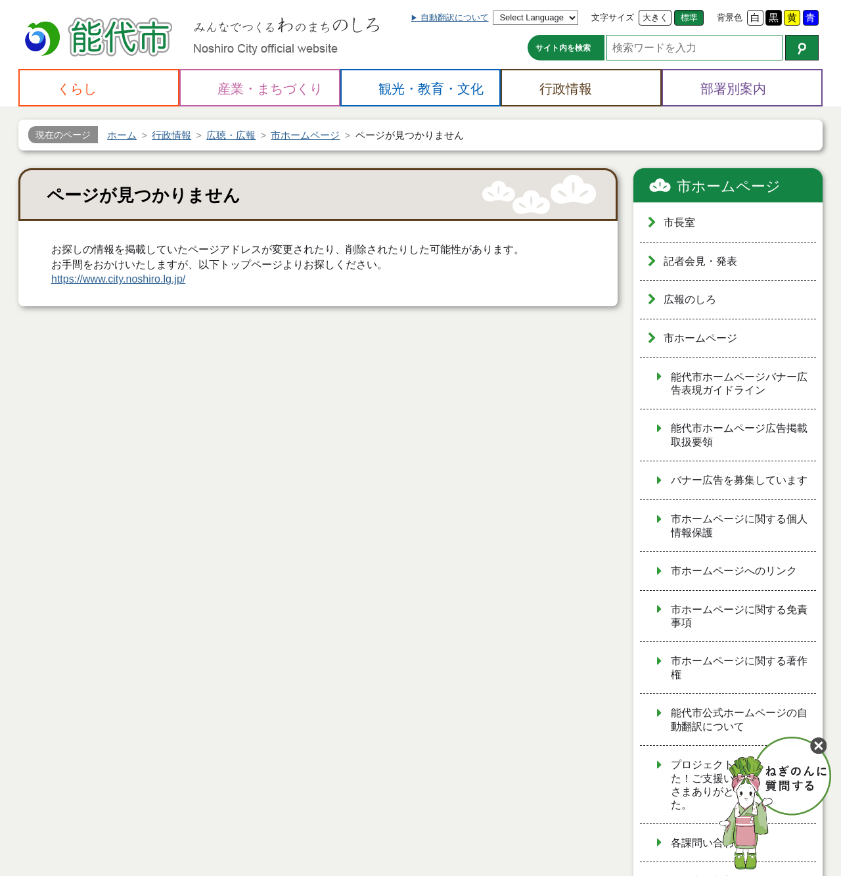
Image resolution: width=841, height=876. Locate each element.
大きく (655, 17)
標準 (689, 17)
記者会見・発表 (700, 261)
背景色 (729, 17)
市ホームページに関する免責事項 (739, 616)
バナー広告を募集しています (739, 480)
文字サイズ (612, 17)
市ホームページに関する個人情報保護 (739, 525)
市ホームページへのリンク (734, 570)
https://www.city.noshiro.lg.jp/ (118, 279)
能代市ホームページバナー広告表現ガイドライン (739, 383)
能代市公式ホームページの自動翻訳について (739, 719)
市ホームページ (729, 186)
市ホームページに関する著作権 (739, 667)
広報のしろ (690, 299)
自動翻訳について (454, 17)
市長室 (679, 222)
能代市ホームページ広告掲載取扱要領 (739, 435)
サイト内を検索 (563, 48)
